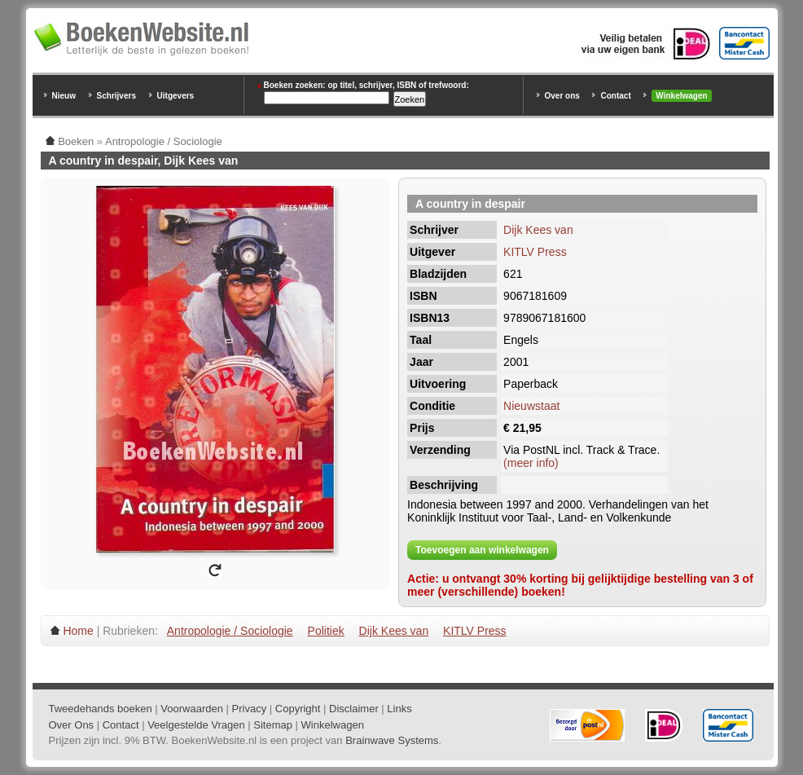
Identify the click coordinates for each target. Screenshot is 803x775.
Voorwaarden (191, 708)
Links (399, 708)
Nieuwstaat (531, 405)
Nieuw (64, 95)
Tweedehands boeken (100, 708)
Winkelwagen (681, 95)
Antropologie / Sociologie (230, 630)
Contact (615, 95)
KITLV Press (535, 251)
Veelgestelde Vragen (196, 725)
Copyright (298, 708)
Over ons (562, 95)
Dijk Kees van (538, 229)
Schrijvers (116, 95)
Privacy (249, 708)
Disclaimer (354, 708)
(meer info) (531, 462)
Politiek (326, 630)
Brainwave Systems (391, 740)
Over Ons (71, 725)
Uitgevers (176, 95)
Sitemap (272, 725)
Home (78, 630)
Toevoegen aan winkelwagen (482, 550)
